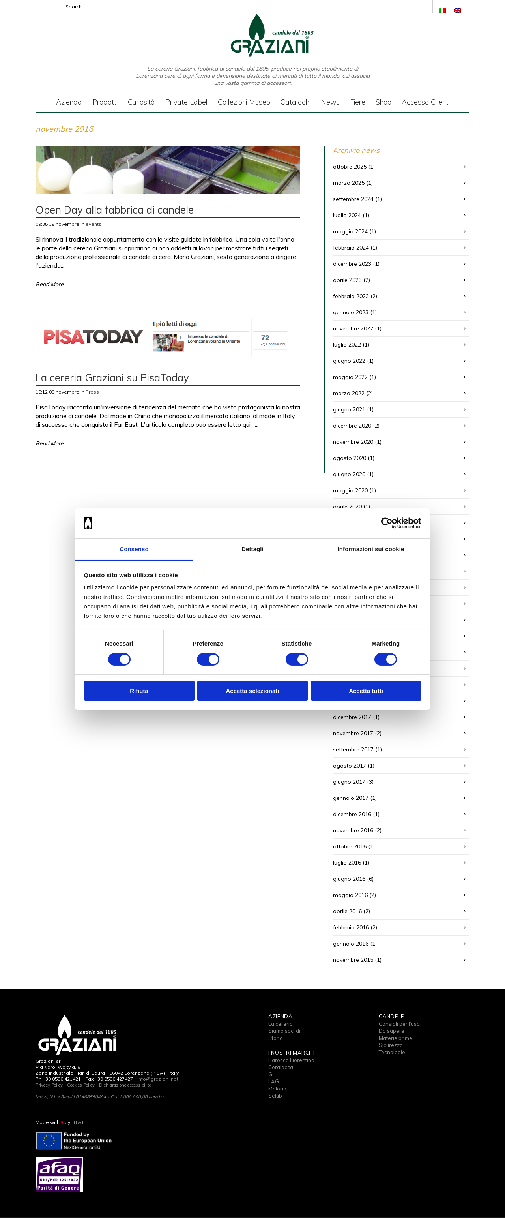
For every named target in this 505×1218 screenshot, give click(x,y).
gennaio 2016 (350, 943)
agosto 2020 (349, 458)
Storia (275, 1038)
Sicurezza (391, 1045)
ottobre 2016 (350, 846)
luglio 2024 (347, 215)
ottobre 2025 (350, 166)
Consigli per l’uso (399, 1024)
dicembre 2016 (352, 814)
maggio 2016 (350, 895)
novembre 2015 (353, 959)
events (93, 224)
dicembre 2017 (352, 717)
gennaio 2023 (350, 312)
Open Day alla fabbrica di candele (115, 209)
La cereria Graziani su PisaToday (112, 377)
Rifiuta (139, 690)
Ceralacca (280, 1067)
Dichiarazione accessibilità (125, 1085)
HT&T (77, 1122)
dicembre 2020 (352, 425)
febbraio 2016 (351, 927)
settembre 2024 (353, 199)
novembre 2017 (353, 733)
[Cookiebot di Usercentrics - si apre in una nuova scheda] (386, 523)
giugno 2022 (349, 360)
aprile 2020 (347, 506)
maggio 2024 (350, 231)
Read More (50, 284)
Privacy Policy (49, 1085)
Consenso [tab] (134, 549)
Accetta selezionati (252, 690)
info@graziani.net (157, 1079)
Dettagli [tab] (252, 549)
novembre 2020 (353, 441)
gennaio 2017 (350, 797)
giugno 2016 (349, 878)
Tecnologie (392, 1052)
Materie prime (395, 1038)
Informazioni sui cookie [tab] (371, 549)
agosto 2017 (349, 765)
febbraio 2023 (351, 296)
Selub (275, 1095)
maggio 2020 (350, 490)
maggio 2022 (350, 377)
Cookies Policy (81, 1085)
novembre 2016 (353, 830)
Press (92, 392)
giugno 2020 (349, 474)
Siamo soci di (284, 1031)
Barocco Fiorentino (291, 1060)
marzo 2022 (349, 393)
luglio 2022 (347, 344)
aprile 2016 (347, 911)
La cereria (280, 1024)
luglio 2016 (347, 862)
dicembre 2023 (352, 263)
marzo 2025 (349, 182)
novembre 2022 (353, 328)
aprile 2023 (347, 279)
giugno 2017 (349, 781)
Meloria (277, 1088)
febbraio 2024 (351, 247)
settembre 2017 (353, 749)
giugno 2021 (349, 409)
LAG (273, 1081)
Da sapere (391, 1031)
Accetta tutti (366, 690)
